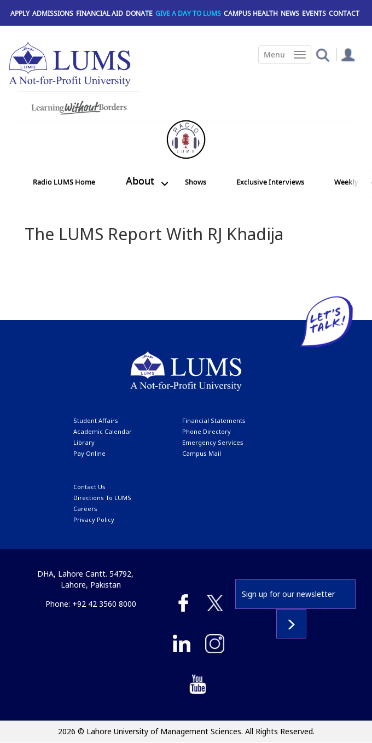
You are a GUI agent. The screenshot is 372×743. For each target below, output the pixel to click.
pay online (89, 453)
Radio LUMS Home (64, 182)
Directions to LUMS (102, 498)
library (84, 442)
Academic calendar (102, 431)
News (290, 13)
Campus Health (251, 13)
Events (314, 13)
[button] (322, 54)
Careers (85, 508)
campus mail (201, 453)
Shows (195, 182)
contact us (89, 487)
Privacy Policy (93, 519)
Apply (20, 13)
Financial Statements (214, 420)
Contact (344, 13)
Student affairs (95, 420)
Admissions (52, 13)
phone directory (206, 431)
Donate (139, 13)
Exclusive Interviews (270, 182)
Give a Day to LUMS (188, 13)
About (140, 180)
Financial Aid (99, 13)
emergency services (212, 442)
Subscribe (291, 623)
